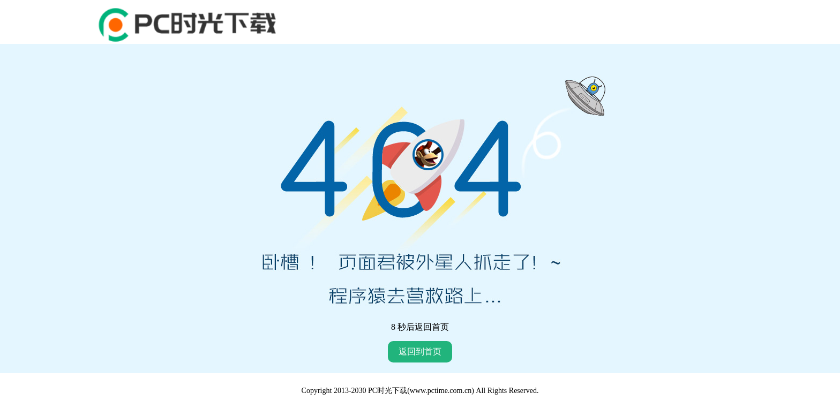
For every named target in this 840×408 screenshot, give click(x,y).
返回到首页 (420, 351)
